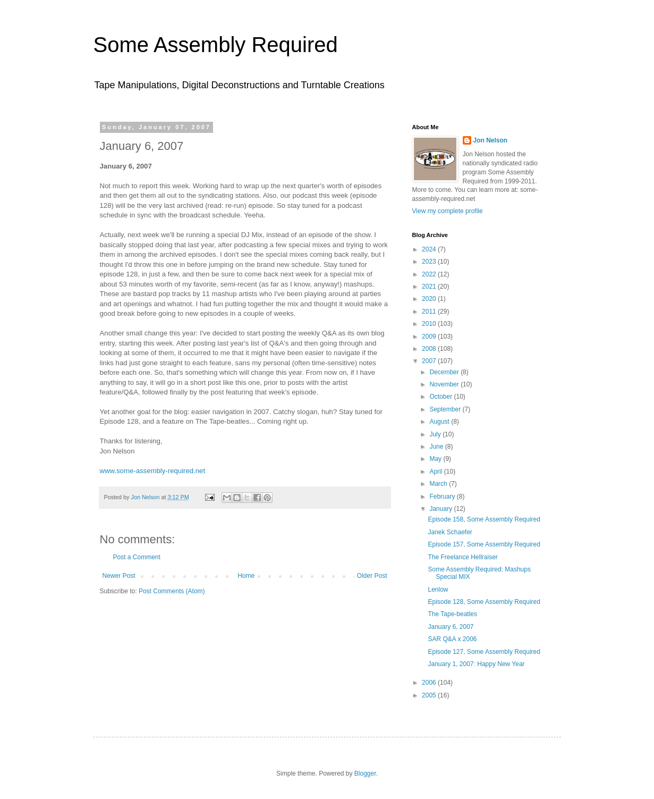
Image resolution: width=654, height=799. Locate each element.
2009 (430, 336)
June (437, 446)
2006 (430, 682)
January (441, 508)
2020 (430, 298)
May (436, 458)
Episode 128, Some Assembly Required (484, 601)
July (436, 434)
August (440, 421)
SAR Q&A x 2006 (452, 639)
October (441, 396)
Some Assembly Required (216, 44)
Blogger (365, 773)
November (445, 384)
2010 (430, 323)
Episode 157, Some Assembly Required (484, 544)
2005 (430, 695)
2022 (430, 274)
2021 (430, 286)
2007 (430, 361)
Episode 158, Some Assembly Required (484, 519)
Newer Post (119, 575)
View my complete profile (447, 211)
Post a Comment (136, 557)
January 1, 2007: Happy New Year (476, 664)
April (436, 471)
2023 (430, 261)
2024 (430, 249)
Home (245, 575)
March (439, 483)
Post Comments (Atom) (172, 591)
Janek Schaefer (450, 532)
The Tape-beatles (452, 614)
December (445, 372)
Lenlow (438, 589)
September (445, 409)
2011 (430, 311)
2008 (430, 348)
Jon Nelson (490, 140)
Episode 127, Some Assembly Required (484, 651)
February (442, 496)
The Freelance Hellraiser (462, 557)
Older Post (372, 575)
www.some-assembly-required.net (153, 471)
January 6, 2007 (450, 626)
